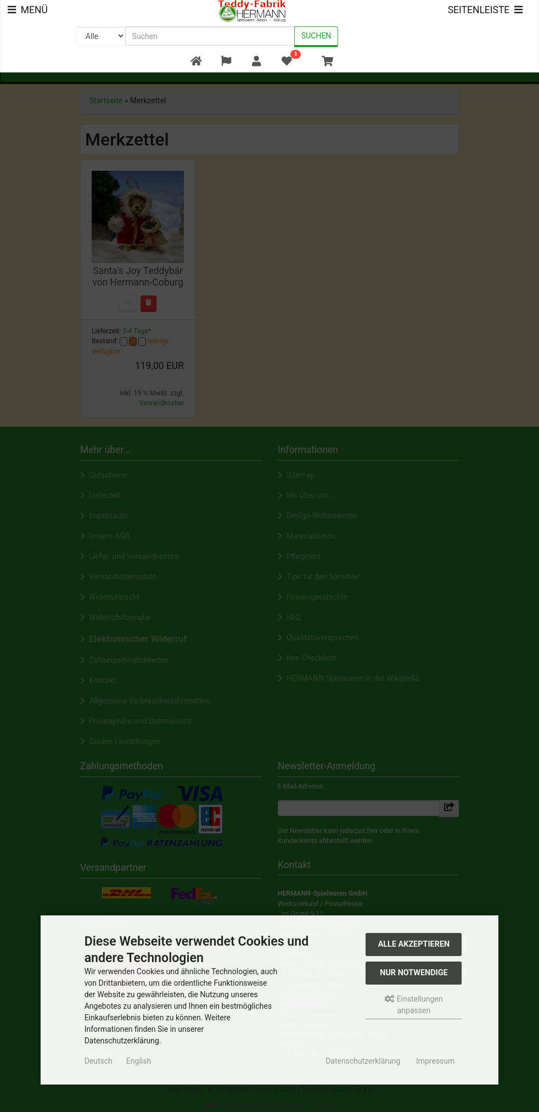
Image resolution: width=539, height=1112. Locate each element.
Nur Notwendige (413, 972)
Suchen (316, 35)
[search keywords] (210, 36)
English (138, 1061)
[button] (226, 62)
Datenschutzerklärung (362, 1061)
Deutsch (99, 1061)
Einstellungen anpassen (413, 1004)
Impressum (435, 1061)
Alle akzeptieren (414, 944)
